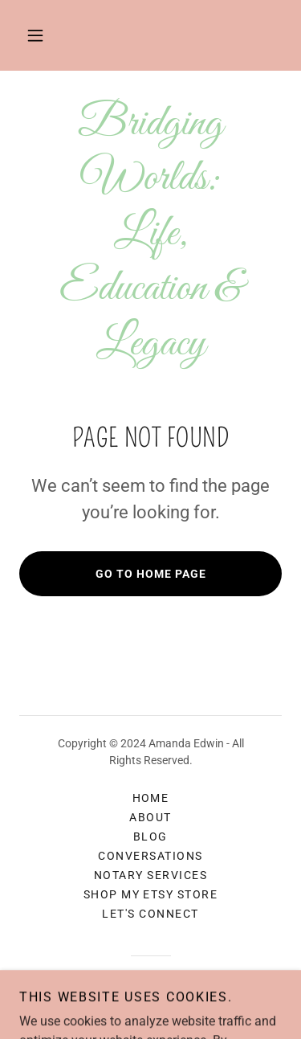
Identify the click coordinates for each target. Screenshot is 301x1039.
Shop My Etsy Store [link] (150, 894)
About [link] (150, 817)
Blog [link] (150, 836)
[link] (150, 233)
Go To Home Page (151, 573)
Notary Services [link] (150, 875)
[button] (35, 35)
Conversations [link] (150, 855)
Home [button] (150, 798)
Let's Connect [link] (150, 913)
